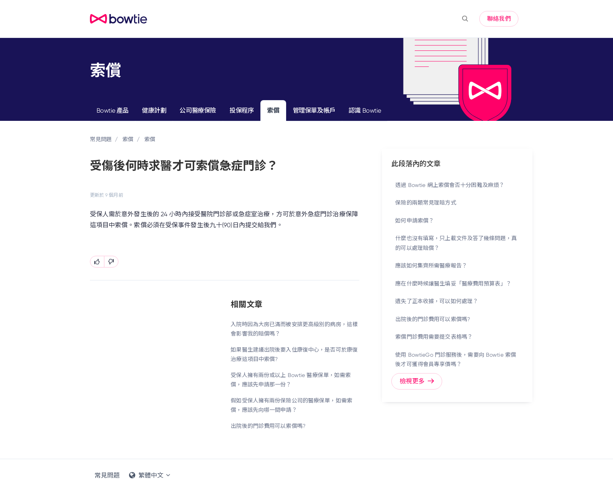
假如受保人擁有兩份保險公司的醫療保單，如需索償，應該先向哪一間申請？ (291, 405)
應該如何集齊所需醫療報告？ (431, 265)
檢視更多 (417, 381)
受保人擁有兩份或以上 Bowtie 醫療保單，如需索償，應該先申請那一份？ (291, 380)
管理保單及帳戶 (314, 110)
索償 (273, 110)
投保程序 (241, 110)
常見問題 (101, 139)
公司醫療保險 (197, 110)
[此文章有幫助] (97, 262)
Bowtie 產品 (113, 110)
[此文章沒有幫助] (111, 262)
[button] (465, 19)
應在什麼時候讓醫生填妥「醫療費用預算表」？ (453, 283)
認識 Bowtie (365, 110)
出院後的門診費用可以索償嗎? (268, 426)
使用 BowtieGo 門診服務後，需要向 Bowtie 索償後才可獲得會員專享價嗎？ (455, 360)
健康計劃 (154, 110)
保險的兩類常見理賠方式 (425, 202)
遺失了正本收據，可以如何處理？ (436, 301)
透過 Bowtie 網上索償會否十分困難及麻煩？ (449, 185)
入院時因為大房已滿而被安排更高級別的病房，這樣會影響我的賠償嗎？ (294, 329)
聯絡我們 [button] (499, 18)
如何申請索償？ (414, 220)
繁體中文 (150, 475)
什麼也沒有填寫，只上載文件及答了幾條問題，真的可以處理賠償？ (456, 243)
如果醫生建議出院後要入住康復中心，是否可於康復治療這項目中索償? (294, 355)
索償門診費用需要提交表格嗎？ (434, 337)
